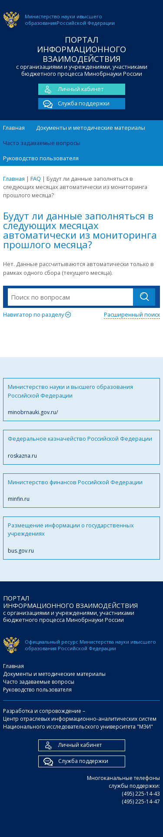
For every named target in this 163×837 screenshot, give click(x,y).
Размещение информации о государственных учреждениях (81, 538)
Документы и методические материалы (90, 128)
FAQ (35, 178)
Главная (14, 128)
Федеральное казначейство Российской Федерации (81, 447)
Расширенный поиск (132, 314)
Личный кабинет (71, 89)
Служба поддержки (74, 103)
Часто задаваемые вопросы (41, 143)
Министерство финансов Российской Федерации (81, 490)
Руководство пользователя (41, 158)
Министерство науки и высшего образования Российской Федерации (81, 399)
